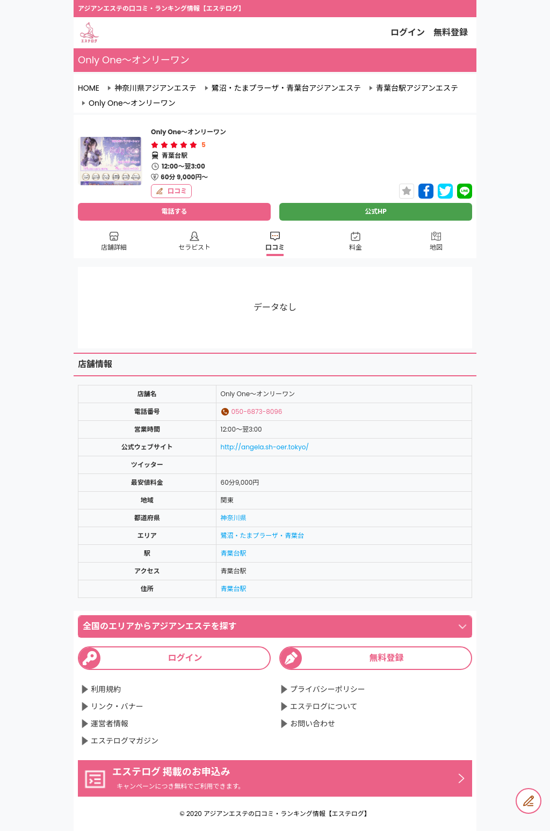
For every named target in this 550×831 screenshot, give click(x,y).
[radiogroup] (174, 145)
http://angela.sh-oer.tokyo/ (265, 446)
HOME (88, 88)
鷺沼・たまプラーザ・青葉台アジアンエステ (286, 88)
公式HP (375, 211)
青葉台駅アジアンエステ (417, 88)
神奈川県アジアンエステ (155, 88)
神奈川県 (234, 517)
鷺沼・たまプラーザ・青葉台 (262, 535)
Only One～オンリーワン (132, 103)
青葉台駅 (234, 553)
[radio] (156, 145)
